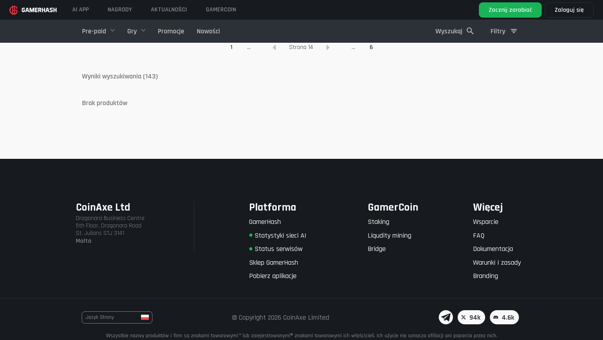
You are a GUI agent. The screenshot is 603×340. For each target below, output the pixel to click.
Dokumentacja (493, 248)
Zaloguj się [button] (569, 10)
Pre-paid (95, 31)
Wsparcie (486, 221)
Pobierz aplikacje (273, 275)
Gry (132, 31)
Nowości (208, 31)
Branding (485, 275)
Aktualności (169, 9)
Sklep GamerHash (273, 262)
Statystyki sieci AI (277, 235)
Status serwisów (275, 248)
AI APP (80, 9)
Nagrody (120, 9)
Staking (378, 221)
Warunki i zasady (497, 262)
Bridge (377, 248)
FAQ (478, 235)
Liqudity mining (389, 235)
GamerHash (265, 221)
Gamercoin (221, 9)
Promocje (171, 31)
